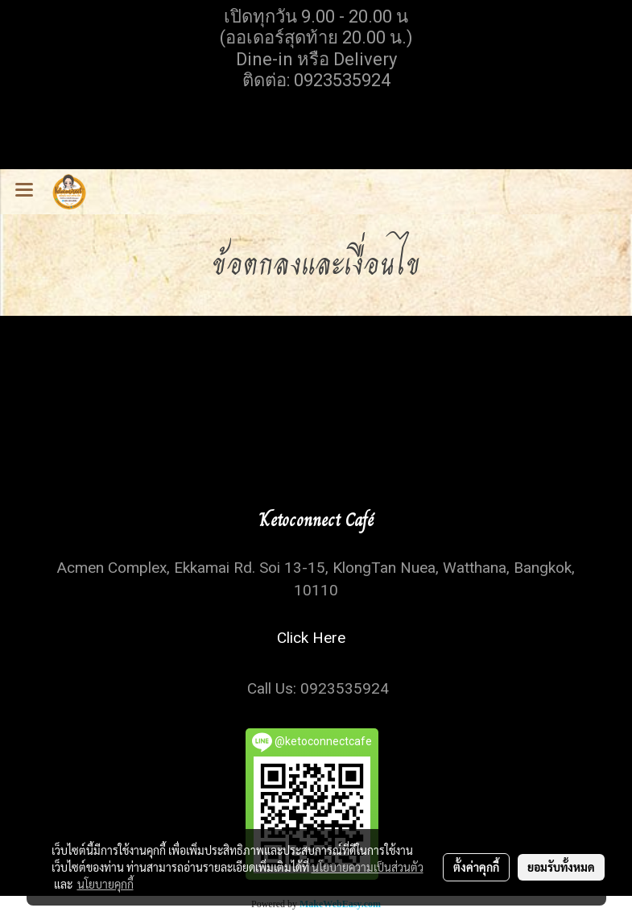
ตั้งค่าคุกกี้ (476, 867)
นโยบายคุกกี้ (105, 884)
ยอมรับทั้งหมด (561, 867)
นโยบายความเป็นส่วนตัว (367, 867)
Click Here (315, 637)
